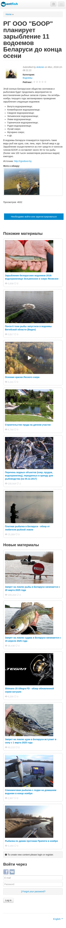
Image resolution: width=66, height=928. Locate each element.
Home (9, 14)
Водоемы (27, 78)
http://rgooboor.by (23, 161)
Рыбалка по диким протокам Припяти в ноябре (31, 841)
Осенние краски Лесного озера (22, 377)
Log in (8, 900)
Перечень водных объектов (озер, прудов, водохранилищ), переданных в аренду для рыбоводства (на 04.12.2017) (29, 475)
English (58, 919)
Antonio (40, 67)
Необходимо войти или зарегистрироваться (34, 216)
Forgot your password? (33, 891)
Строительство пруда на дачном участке (28, 424)
